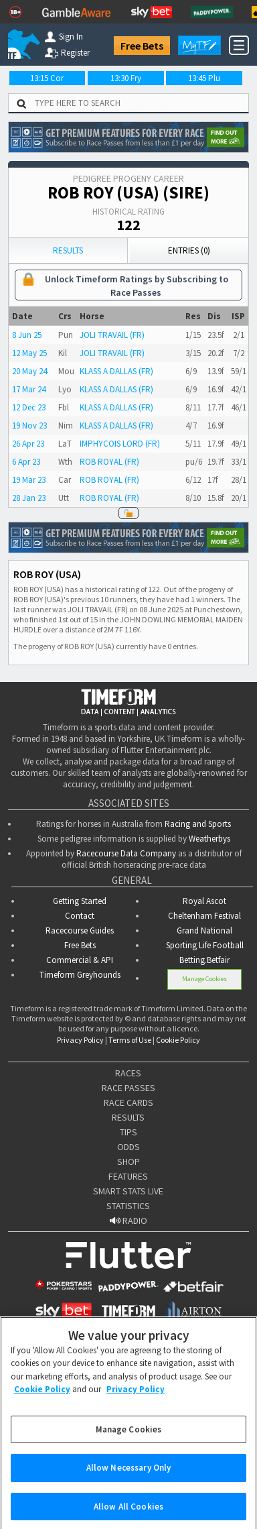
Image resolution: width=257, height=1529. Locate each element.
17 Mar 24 (29, 389)
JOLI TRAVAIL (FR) (112, 335)
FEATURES (128, 1176)
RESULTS (128, 1117)
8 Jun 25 (26, 335)
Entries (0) (189, 250)
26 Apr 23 (28, 443)
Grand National (204, 930)
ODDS (128, 1147)
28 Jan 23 (29, 498)
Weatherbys (209, 838)
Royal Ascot (204, 901)
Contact (79, 915)
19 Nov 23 (29, 425)
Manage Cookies (204, 978)
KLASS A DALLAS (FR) (116, 371)
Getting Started (79, 901)
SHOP (128, 1161)
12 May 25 (29, 353)
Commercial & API (79, 960)
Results (68, 250)
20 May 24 (29, 371)
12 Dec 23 (29, 407)
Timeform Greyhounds (79, 974)
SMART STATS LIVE (128, 1191)
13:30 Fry (125, 78)
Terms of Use (129, 1040)
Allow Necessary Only (128, 1477)
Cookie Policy (178, 1040)
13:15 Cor (47, 78)
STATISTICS (128, 1206)
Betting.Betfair (204, 960)
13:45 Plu (204, 78)
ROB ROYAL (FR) (109, 461)
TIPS (128, 1132)
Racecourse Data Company (126, 853)
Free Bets (141, 45)
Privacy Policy (80, 1040)
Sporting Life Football (205, 945)
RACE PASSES (128, 1088)
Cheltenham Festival (204, 915)
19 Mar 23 (29, 480)
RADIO (128, 1220)
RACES (128, 1073)
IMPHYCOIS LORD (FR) (120, 443)
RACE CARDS (128, 1102)
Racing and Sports (198, 824)
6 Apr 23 (26, 461)
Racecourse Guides (80, 930)
